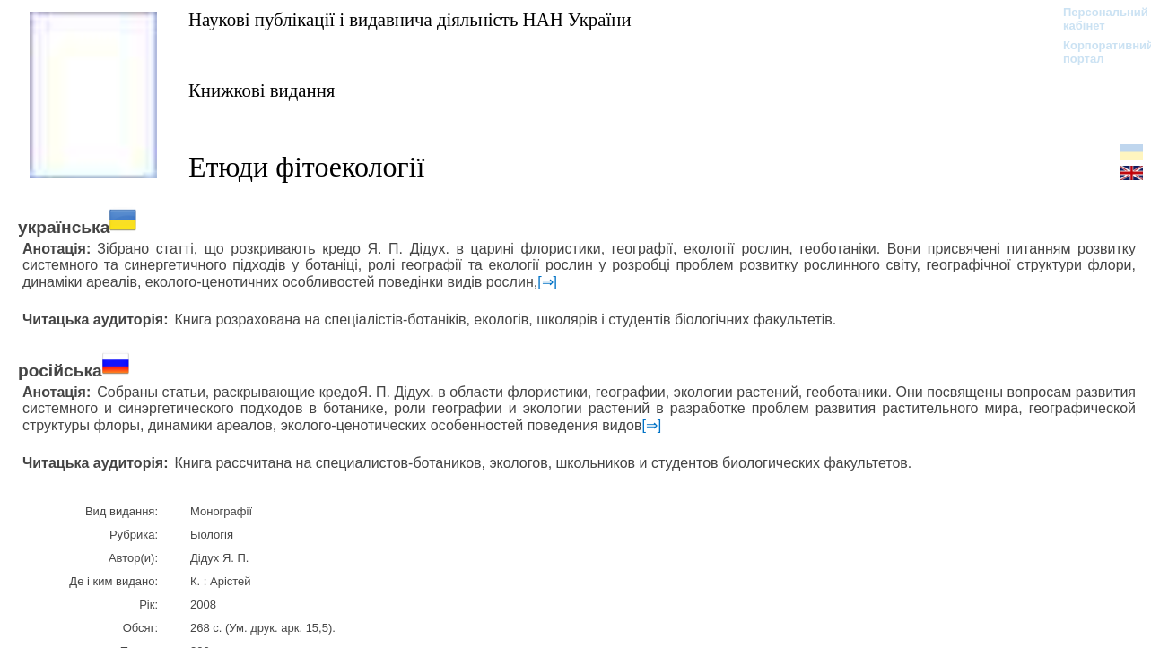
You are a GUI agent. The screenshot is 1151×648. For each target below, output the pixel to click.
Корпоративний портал (1096, 52)
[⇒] (547, 281)
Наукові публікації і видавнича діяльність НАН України (410, 19)
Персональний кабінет (1096, 18)
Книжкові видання (261, 90)
